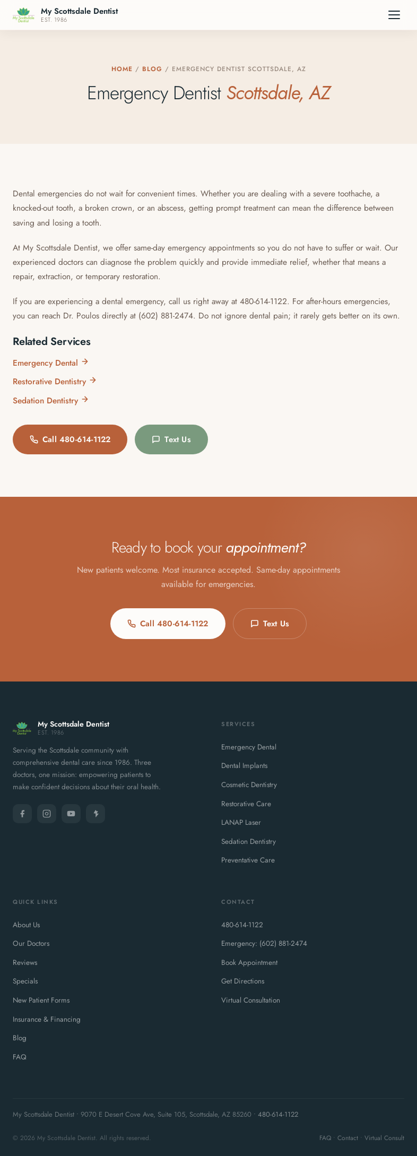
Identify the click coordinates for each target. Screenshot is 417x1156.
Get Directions (242, 981)
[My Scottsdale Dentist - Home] (65, 14)
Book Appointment (249, 962)
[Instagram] (46, 813)
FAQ (20, 1057)
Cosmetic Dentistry (249, 785)
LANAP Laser (241, 822)
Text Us (171, 439)
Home (122, 69)
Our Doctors (31, 943)
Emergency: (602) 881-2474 (264, 943)
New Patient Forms (41, 1000)
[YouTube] (71, 813)
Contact (347, 1138)
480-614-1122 (242, 925)
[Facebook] (22, 813)
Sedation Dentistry (51, 400)
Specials (25, 981)
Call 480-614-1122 (70, 439)
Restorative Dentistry (55, 381)
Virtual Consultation (250, 1000)
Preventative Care (248, 860)
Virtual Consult (384, 1138)
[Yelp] (95, 813)
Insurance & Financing (47, 1019)
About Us (26, 925)
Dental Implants (244, 766)
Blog (152, 69)
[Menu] (394, 14)
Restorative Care (246, 804)
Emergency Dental (51, 363)
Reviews (25, 962)
